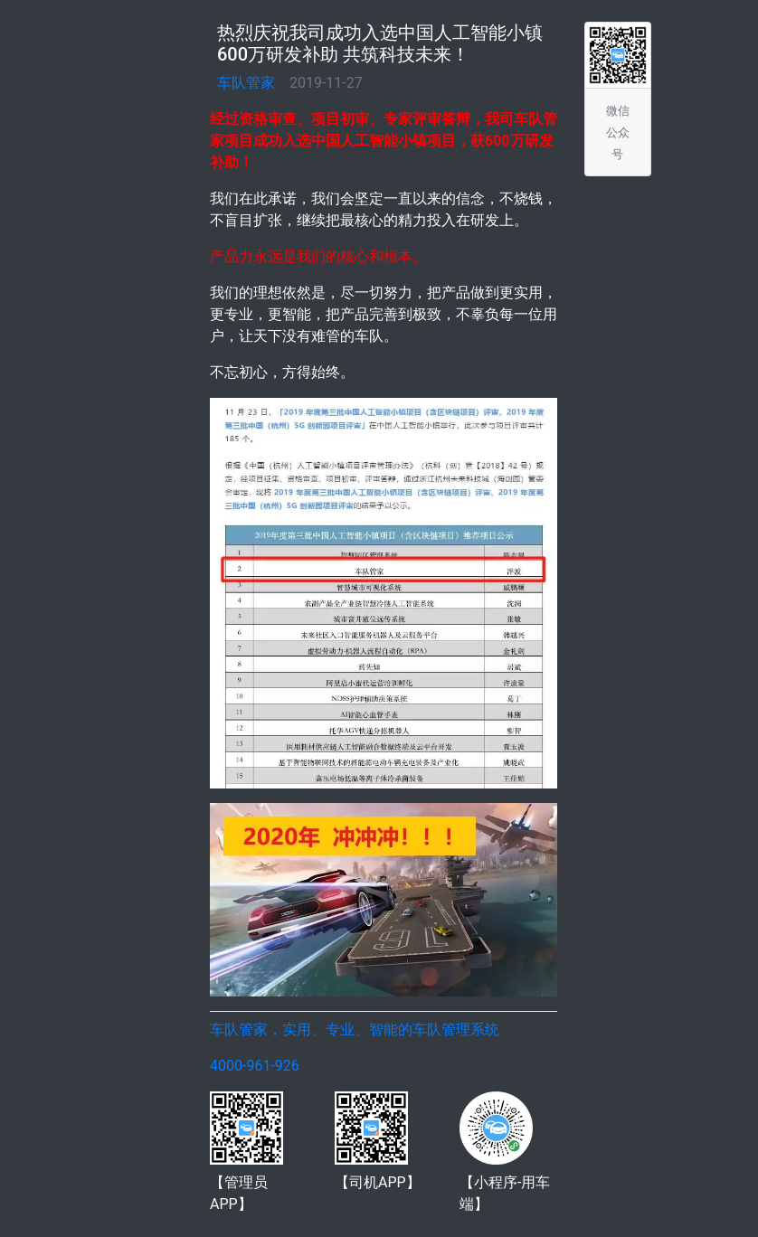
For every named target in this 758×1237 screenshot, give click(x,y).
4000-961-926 (254, 1065)
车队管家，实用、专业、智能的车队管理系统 (354, 1029)
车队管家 (246, 82)
